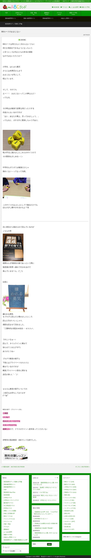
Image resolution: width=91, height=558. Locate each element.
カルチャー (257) (69, 521)
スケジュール (8, 521)
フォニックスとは (9, 518)
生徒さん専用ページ (10, 537)
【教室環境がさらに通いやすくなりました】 (45, 534)
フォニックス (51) (69, 497)
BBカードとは (8, 516)
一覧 (57, 477)
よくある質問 (74, 7)
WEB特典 (56, 7)
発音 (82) (67, 495)
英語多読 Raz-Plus (9, 492)
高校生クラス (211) (70, 492)
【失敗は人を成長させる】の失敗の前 (45, 523)
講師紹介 (6, 529)
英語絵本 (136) (69, 511)
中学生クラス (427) (70, 489)
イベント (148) (69, 518)
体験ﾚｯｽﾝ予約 (85, 7)
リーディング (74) (69, 508)
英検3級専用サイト (9, 484)
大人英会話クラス (9, 505)
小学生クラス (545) (70, 487)
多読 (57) (67, 513)
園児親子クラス (8, 503)
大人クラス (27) (69, 529)
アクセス (65, 7)
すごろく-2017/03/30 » (82, 466)
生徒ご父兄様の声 (9, 513)
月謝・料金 (7, 524)
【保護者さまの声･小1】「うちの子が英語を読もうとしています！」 (46, 513)
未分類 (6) (67, 526)
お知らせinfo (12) (69, 516)
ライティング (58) (69, 503)
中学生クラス (8, 508)
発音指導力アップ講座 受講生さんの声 (15, 540)
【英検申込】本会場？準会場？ (43, 528)
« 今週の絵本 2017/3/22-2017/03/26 (12, 466)
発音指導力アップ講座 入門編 (13, 481)
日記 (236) (67, 524)
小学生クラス (8, 497)
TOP (5, 489)
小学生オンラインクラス (11, 500)
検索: (34, 544)
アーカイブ (5, 551)
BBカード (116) (69, 481)
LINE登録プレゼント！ (41, 518)
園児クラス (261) (69, 484)
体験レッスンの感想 (10, 511)
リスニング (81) (69, 500)
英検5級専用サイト (9, 487)
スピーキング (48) (69, 505)
